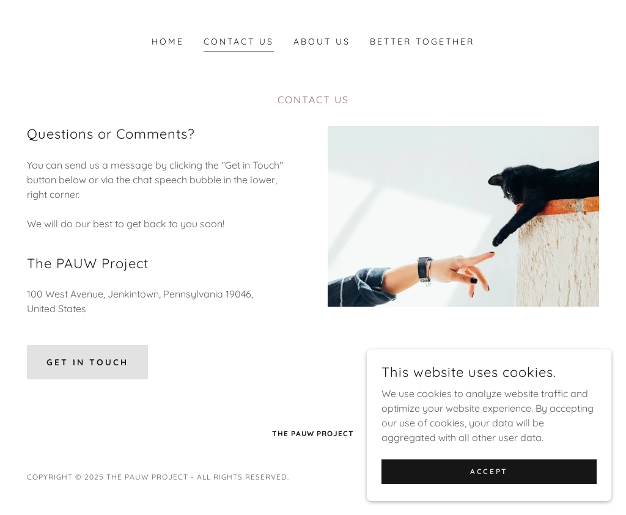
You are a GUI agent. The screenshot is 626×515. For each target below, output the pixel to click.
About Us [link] (321, 41)
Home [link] (168, 41)
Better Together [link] (422, 41)
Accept (488, 471)
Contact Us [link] (239, 41)
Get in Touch (87, 362)
